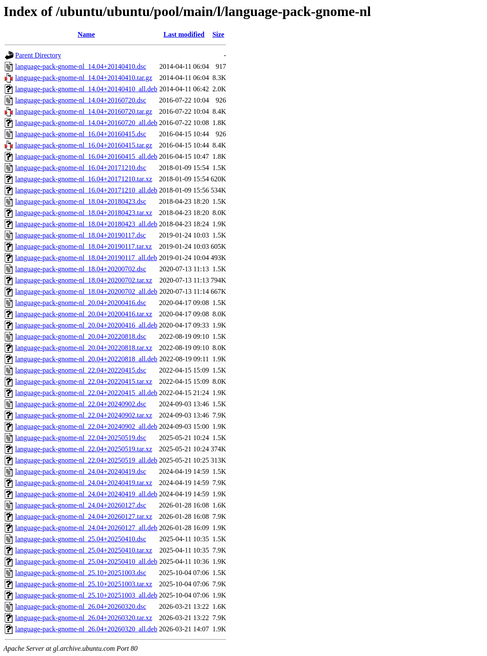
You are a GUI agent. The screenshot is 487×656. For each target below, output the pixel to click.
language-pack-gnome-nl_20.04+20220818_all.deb (86, 359)
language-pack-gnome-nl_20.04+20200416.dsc (80, 302)
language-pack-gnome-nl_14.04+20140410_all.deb (86, 89)
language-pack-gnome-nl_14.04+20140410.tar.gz (83, 77)
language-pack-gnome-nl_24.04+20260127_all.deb (86, 527)
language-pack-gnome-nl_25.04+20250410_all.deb (86, 561)
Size (218, 34)
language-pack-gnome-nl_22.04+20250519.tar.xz (83, 449)
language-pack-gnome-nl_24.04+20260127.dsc (80, 505)
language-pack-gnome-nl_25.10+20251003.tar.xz (83, 584)
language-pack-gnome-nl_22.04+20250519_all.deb (86, 460)
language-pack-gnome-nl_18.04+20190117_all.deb (86, 257)
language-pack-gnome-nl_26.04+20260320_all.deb (86, 629)
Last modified (184, 34)
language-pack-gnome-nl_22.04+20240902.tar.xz (83, 415)
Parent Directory (38, 55)
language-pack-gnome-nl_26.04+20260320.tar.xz (83, 617)
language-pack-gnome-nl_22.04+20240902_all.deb (86, 426)
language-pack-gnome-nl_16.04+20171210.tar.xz (83, 179)
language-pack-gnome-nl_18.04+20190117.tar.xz (83, 246)
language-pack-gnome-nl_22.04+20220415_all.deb (86, 392)
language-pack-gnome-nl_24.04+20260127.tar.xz (83, 516)
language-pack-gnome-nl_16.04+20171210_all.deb (86, 190)
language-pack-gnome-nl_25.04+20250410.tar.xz (83, 550)
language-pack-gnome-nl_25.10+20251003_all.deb (86, 595)
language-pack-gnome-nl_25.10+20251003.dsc (80, 572)
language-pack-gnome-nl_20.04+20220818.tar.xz (83, 347)
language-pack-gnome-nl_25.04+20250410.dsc (80, 539)
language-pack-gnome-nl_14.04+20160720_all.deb (86, 122)
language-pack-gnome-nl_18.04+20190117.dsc (80, 235)
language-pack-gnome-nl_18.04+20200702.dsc (80, 269)
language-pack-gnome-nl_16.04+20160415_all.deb (86, 156)
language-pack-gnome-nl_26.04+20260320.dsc (80, 606)
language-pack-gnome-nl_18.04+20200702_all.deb (86, 291)
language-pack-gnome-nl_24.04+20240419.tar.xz (83, 482)
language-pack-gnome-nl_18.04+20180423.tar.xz (83, 212)
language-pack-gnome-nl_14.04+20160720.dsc (80, 100)
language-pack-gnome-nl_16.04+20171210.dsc (80, 167)
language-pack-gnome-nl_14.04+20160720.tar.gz (83, 111)
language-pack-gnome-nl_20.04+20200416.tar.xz (83, 314)
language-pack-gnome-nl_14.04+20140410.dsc (80, 66)
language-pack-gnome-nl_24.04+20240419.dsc (80, 471)
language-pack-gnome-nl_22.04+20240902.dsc (80, 404)
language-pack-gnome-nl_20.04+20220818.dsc (80, 336)
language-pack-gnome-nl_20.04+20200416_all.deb (86, 325)
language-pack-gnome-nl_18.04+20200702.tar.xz (83, 280)
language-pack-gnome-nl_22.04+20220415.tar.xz (83, 381)
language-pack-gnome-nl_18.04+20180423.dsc (80, 201)
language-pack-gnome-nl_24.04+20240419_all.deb (86, 494)
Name (86, 34)
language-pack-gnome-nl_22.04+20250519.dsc (80, 437)
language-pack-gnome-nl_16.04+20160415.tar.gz (83, 145)
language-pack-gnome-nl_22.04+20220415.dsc (80, 370)
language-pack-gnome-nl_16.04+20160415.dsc (80, 134)
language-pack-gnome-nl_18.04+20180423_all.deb (86, 224)
